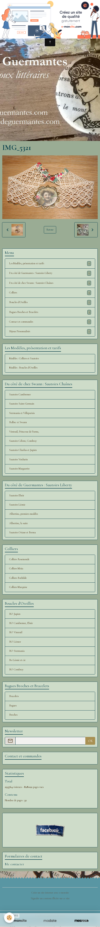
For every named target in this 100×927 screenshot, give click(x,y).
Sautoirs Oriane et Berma (22, 532)
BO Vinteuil (15, 632)
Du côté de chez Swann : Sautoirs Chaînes (50, 283)
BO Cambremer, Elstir (21, 623)
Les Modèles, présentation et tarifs (50, 263)
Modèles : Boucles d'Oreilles (23, 367)
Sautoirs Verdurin (18, 459)
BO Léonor (15, 641)
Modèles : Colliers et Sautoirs (24, 358)
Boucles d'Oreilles (50, 302)
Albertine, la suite (18, 523)
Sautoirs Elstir (16, 495)
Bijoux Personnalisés (50, 331)
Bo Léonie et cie (17, 660)
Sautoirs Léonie (17, 504)
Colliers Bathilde (18, 578)
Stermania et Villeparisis (22, 413)
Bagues (13, 705)
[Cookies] (9, 918)
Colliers (50, 292)
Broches (13, 714)
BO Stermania (17, 651)
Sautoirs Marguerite (19, 468)
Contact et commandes (50, 322)
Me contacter (14, 864)
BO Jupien (14, 614)
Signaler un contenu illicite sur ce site (50, 898)
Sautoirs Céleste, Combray (23, 441)
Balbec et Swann (18, 422)
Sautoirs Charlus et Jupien (23, 450)
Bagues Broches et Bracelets (50, 312)
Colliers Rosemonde (19, 559)
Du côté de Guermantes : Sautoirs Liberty (50, 273)
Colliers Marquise (18, 587)
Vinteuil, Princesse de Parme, (24, 431)
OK (90, 741)
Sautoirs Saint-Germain (21, 403)
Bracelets (14, 696)
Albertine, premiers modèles (23, 514)
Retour (49, 229)
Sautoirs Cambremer (20, 394)
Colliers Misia (16, 568)
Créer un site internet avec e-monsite (50, 892)
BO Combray (16, 669)
